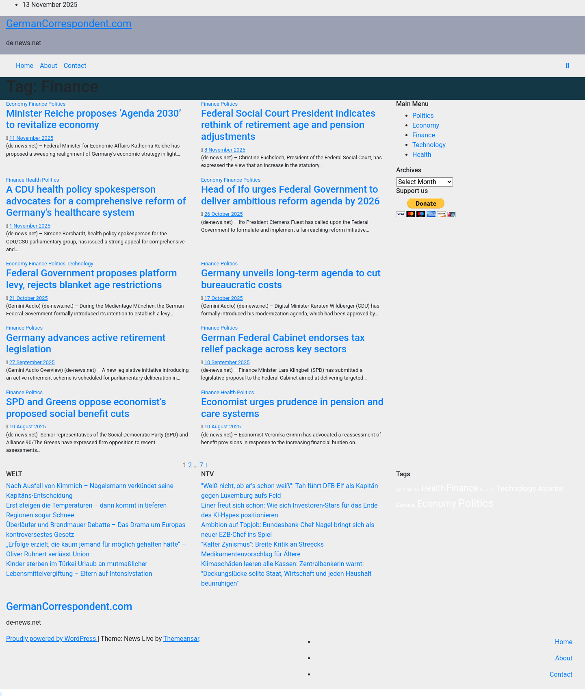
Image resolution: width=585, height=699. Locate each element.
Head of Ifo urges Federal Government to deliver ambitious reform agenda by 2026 (290, 195)
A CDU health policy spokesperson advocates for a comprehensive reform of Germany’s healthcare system (96, 201)
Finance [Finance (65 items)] (462, 487)
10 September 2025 (227, 362)
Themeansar (181, 639)
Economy (17, 104)
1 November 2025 (29, 226)
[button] (567, 65)
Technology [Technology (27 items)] (516, 488)
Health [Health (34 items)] (433, 488)
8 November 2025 (224, 150)
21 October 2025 (28, 298)
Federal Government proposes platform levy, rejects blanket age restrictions (91, 279)
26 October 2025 (223, 214)
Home (24, 65)
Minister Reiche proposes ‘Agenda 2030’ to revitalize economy (93, 119)
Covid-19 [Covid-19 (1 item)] (487, 489)
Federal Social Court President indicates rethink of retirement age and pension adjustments (288, 125)
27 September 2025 (32, 362)
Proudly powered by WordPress (52, 639)
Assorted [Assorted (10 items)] (550, 489)
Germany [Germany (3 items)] (406, 505)
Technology (80, 263)
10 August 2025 (27, 426)
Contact (75, 65)
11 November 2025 (31, 138)
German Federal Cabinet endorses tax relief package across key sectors (283, 343)
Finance (38, 104)
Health (34, 180)
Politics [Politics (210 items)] (476, 503)
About (48, 65)
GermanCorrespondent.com (69, 24)
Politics (56, 104)
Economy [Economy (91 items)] (437, 503)
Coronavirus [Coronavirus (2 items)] (408, 489)
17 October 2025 (223, 298)
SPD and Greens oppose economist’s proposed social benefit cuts (86, 407)
